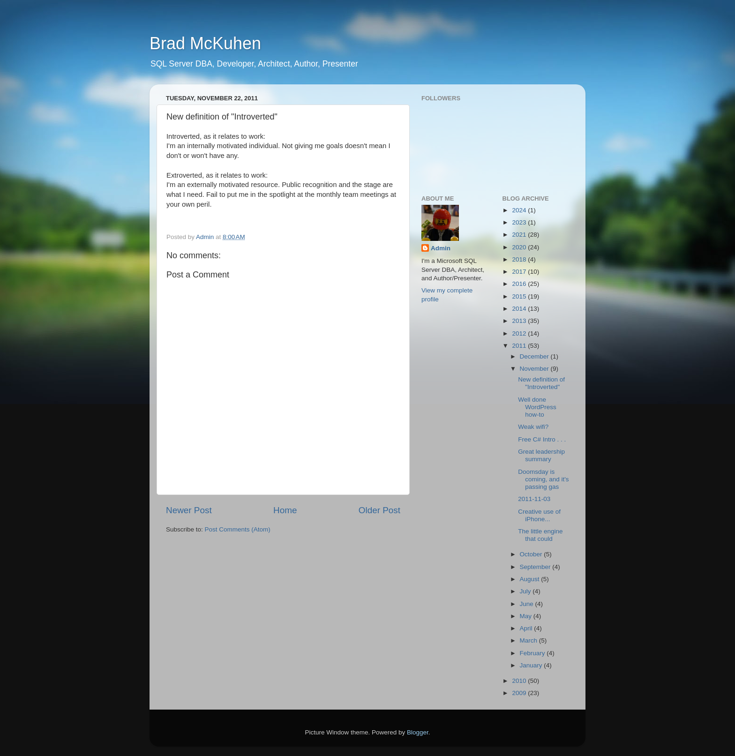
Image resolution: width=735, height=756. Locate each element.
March (529, 640)
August (530, 579)
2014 (520, 308)
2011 (520, 345)
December (535, 356)
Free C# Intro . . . (542, 439)
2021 (520, 234)
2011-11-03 (534, 498)
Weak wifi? (533, 426)
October (532, 554)
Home (285, 510)
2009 (520, 692)
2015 (520, 296)
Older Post (379, 510)
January (532, 665)
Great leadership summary (541, 455)
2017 (520, 271)
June (527, 603)
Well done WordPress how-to (537, 407)
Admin (440, 248)
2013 (520, 320)
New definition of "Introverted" (541, 383)
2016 (520, 283)
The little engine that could (540, 535)
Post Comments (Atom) (237, 529)
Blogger (417, 732)
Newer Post (189, 510)
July (526, 591)
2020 (520, 247)
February (533, 653)
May (526, 616)
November (535, 368)
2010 (520, 680)
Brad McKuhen (205, 43)
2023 (520, 222)
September (536, 566)
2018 (520, 259)
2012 (520, 333)
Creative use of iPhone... (539, 515)
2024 (520, 210)
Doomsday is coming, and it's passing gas (543, 479)
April (527, 628)
